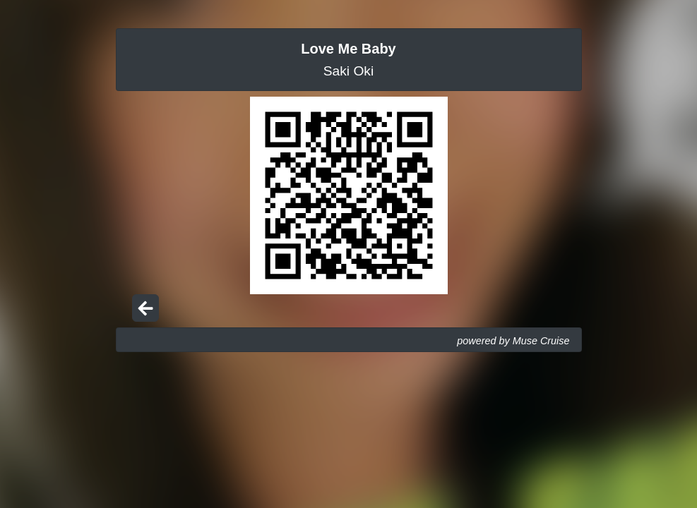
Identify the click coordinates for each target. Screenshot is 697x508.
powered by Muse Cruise (513, 340)
